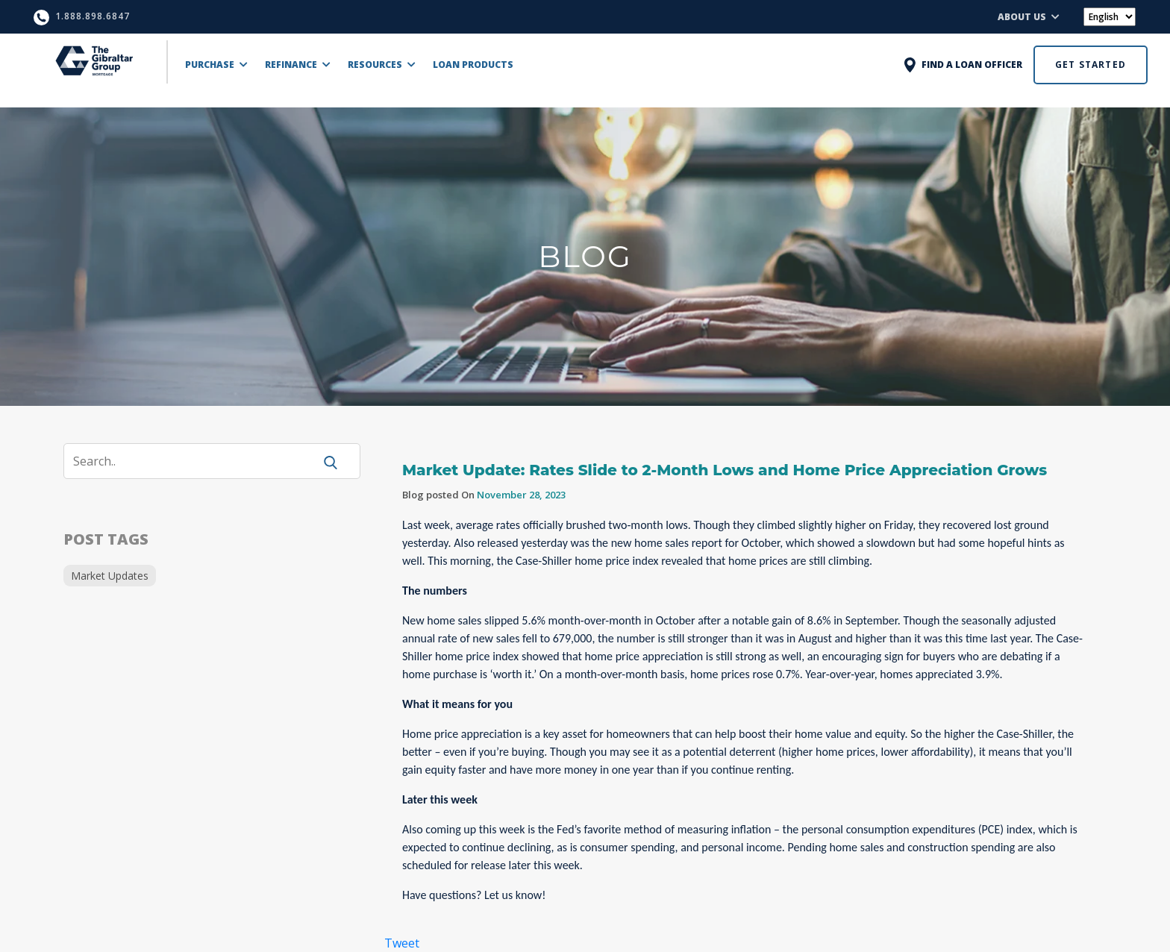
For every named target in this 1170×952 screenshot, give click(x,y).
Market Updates (109, 576)
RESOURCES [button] (382, 64)
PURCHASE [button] (216, 64)
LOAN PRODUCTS (473, 64)
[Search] (198, 461)
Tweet (401, 943)
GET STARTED (1090, 64)
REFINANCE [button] (298, 64)
